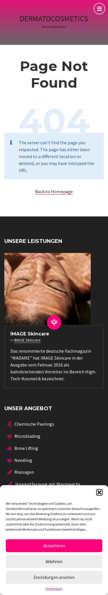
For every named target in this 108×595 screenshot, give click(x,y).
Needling (23, 460)
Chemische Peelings (34, 424)
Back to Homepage (54, 191)
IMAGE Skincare (29, 334)
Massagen (24, 472)
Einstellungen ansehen (54, 577)
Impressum (54, 589)
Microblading (27, 436)
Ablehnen (54, 561)
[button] (99, 492)
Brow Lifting (26, 448)
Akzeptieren (54, 545)
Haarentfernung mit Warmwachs (47, 484)
